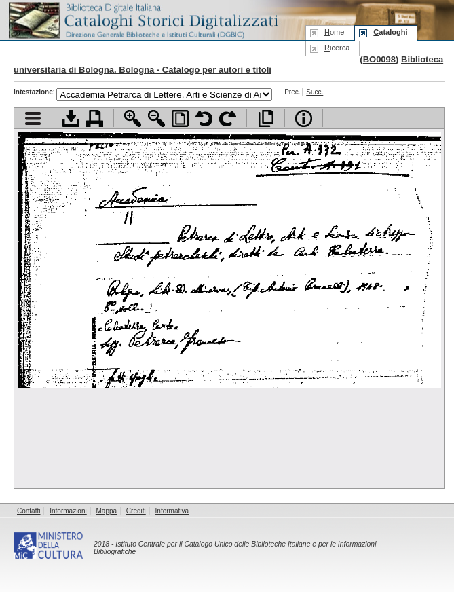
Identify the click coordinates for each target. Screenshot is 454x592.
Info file (303, 118)
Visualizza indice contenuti (32, 118)
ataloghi (390, 32)
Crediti (136, 511)
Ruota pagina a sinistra (203, 118)
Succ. (314, 92)
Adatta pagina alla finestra (180, 118)
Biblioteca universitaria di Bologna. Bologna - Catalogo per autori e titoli (228, 64)
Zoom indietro (156, 118)
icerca (336, 47)
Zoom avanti (132, 118)
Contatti (28, 511)
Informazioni (68, 511)
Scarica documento (70, 118)
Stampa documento (94, 118)
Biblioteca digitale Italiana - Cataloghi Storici (142, 19)
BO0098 (379, 59)
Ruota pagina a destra (227, 118)
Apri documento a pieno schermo (265, 118)
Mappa (106, 511)
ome (334, 32)
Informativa (172, 511)
